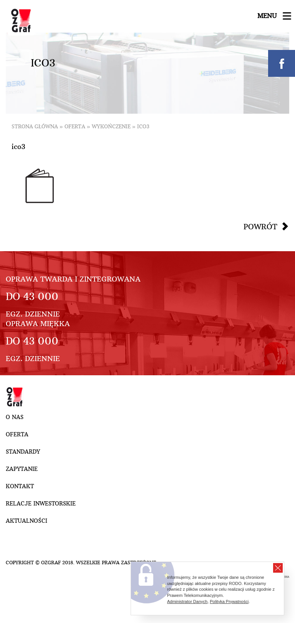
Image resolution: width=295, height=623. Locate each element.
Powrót (260, 226)
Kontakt (20, 486)
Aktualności (26, 520)
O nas (14, 417)
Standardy (23, 451)
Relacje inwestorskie (41, 503)
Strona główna (35, 126)
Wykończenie (111, 126)
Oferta (75, 126)
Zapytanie (22, 469)
